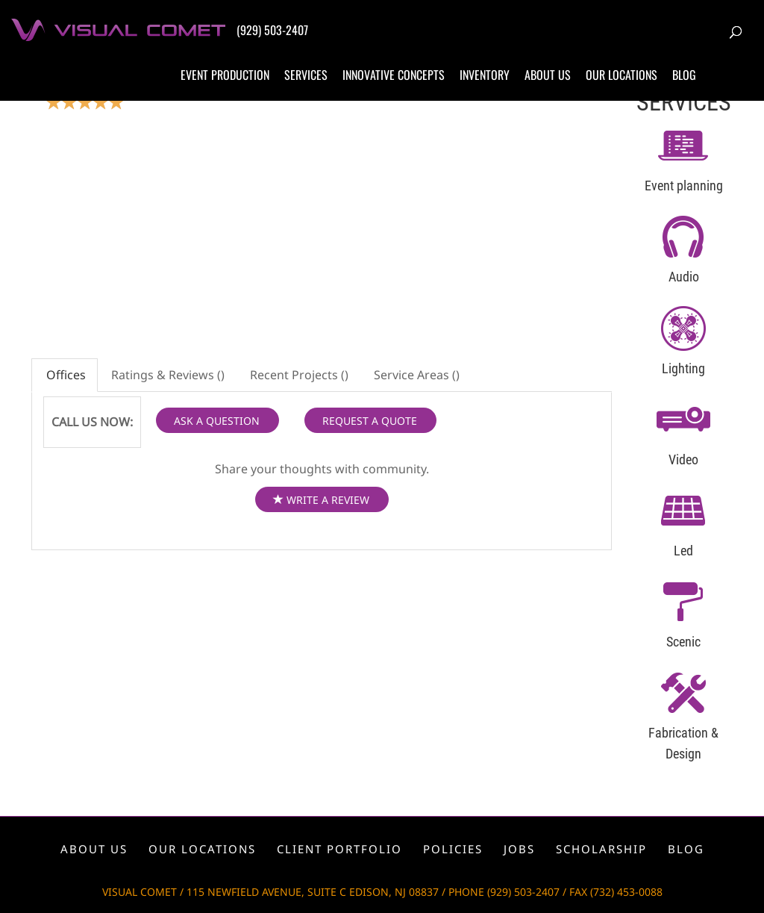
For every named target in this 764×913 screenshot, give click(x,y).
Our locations (621, 75)
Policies (453, 848)
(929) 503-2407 (272, 30)
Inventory (485, 75)
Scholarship (601, 848)
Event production (225, 75)
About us (548, 75)
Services (306, 75)
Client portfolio (339, 848)
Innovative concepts (393, 75)
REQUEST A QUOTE (369, 421)
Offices (64, 375)
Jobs (519, 848)
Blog (684, 75)
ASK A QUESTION (217, 421)
